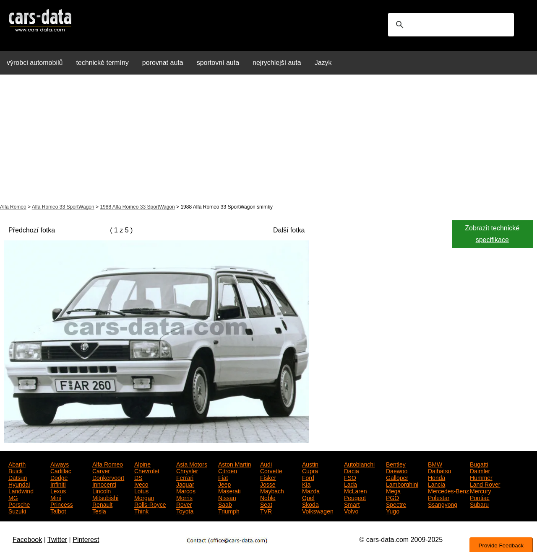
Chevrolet (146, 470)
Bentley (396, 463)
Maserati (229, 490)
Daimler (480, 470)
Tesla (99, 510)
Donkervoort (108, 477)
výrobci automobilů (35, 62)
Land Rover (485, 483)
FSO (350, 477)
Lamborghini (402, 483)
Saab (225, 503)
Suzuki (17, 510)
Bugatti (479, 463)
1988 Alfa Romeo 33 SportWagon (137, 207)
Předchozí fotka (31, 230)
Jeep (224, 483)
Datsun (17, 477)
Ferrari (184, 477)
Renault (102, 503)
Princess (61, 503)
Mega (393, 490)
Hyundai (19, 483)
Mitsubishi (105, 497)
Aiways (59, 463)
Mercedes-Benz (448, 490)
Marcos (186, 490)
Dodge (59, 477)
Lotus (141, 490)
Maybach (272, 490)
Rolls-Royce (150, 503)
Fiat (223, 477)
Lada (350, 483)
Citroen (227, 470)
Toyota (184, 510)
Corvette (271, 470)
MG (13, 497)
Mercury (480, 490)
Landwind (21, 490)
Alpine (142, 463)
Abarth (17, 463)
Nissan (227, 497)
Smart (352, 503)
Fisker (268, 477)
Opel (308, 497)
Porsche (19, 503)
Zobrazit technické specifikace (492, 233)
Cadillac (60, 470)
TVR (266, 510)
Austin (310, 463)
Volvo (351, 510)
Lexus (58, 490)
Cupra (310, 470)
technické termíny (102, 62)
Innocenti (104, 483)
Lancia (436, 483)
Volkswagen (318, 510)
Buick (15, 470)
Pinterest (86, 539)
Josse (268, 483)
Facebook (27, 539)
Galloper (397, 477)
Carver (101, 470)
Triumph (229, 510)
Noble (268, 497)
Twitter (57, 539)
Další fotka (289, 230)
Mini (55, 497)
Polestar (438, 497)
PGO (392, 497)
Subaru (479, 503)
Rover (184, 503)
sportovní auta (218, 62)
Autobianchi (359, 463)
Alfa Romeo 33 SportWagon (63, 207)
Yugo (392, 510)
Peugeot (355, 497)
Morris (184, 497)
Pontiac (480, 497)
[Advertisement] (268, 140)
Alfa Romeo (13, 207)
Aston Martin (234, 463)
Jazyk (323, 62)
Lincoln (101, 490)
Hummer (481, 477)
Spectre (396, 503)
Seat (266, 503)
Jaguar (185, 483)
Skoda (310, 503)
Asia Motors (191, 463)
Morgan (144, 497)
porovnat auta (162, 62)
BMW (435, 463)
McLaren (355, 490)
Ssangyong (442, 503)
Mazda (311, 490)
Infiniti (58, 483)
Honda (436, 477)
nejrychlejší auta (277, 62)
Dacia (351, 470)
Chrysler (187, 470)
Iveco (141, 483)
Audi (266, 463)
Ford (308, 477)
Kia (306, 483)
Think (141, 510)
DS (138, 477)
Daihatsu (439, 470)
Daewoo (396, 470)
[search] (450, 25)
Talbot (58, 510)
